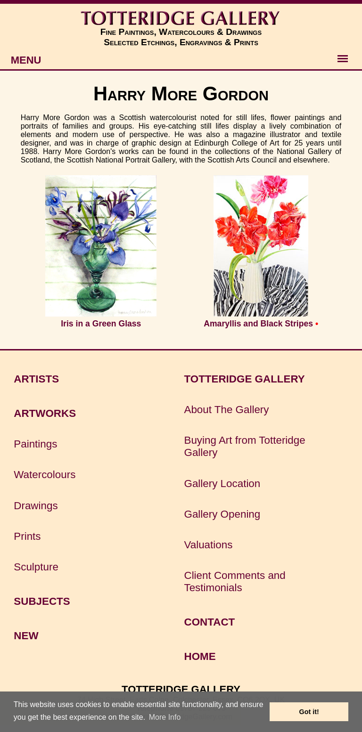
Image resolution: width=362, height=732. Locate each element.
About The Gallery (226, 409)
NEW (26, 636)
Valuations (208, 545)
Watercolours (44, 474)
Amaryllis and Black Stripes (258, 323)
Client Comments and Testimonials (234, 581)
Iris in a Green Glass (101, 323)
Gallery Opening (222, 514)
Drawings (36, 506)
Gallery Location (222, 483)
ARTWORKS (45, 413)
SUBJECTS (42, 601)
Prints (27, 536)
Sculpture (36, 567)
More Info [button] (165, 717)
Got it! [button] (309, 712)
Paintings (35, 444)
